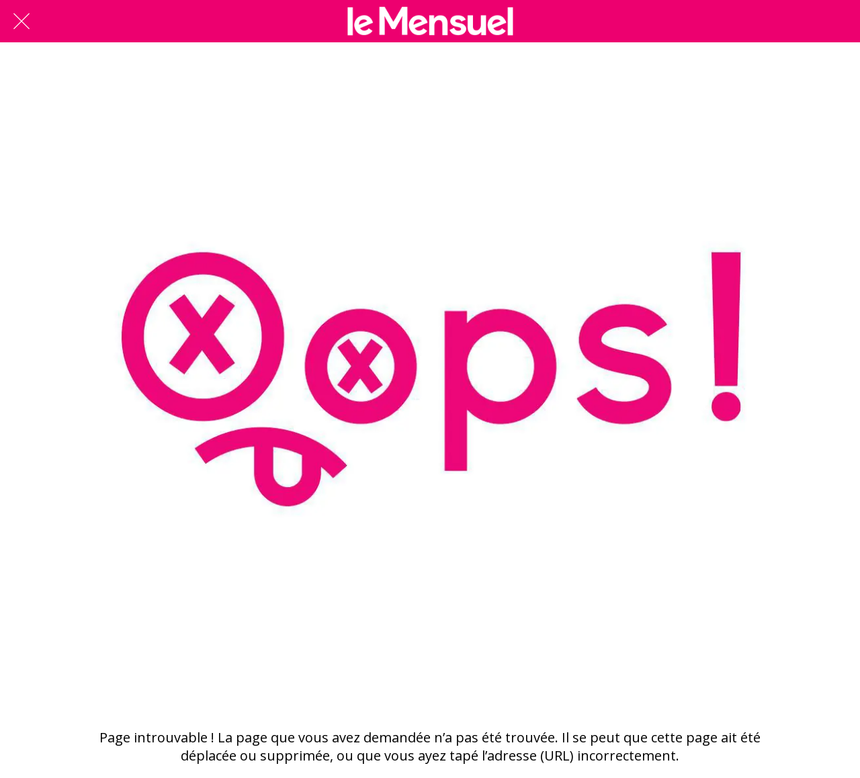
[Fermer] (21, 21)
